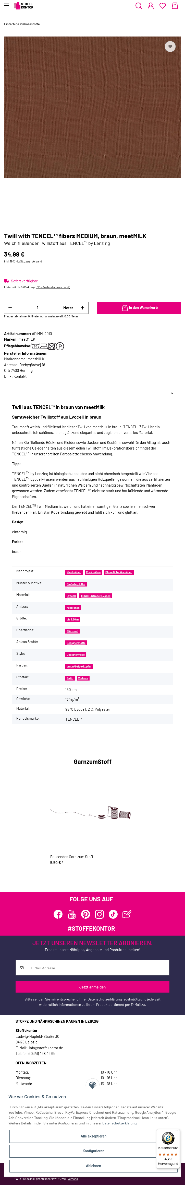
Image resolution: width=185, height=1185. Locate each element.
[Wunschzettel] (163, 6)
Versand (37, 261)
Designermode (76, 654)
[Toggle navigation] (6, 3)
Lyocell (71, 595)
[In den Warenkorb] (139, 308)
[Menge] (38, 307)
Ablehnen (93, 1166)
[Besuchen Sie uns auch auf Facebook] (58, 914)
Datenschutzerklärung (105, 999)
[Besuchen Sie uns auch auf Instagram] (99, 914)
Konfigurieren (93, 1151)
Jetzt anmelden (92, 987)
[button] (139, 6)
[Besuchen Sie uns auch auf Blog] (126, 914)
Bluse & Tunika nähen (118, 572)
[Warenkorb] (175, 6)
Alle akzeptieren (93, 1136)
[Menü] (177, 1132)
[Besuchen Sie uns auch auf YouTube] (71, 914)
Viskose (83, 678)
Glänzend (72, 631)
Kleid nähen (74, 572)
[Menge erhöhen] (82, 308)
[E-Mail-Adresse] (98, 967)
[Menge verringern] (10, 308)
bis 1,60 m (73, 619)
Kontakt (20, 376)
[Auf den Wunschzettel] (170, 46)
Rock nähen (93, 572)
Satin (70, 678)
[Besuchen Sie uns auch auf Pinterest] (85, 914)
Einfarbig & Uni (76, 584)
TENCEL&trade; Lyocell (95, 595)
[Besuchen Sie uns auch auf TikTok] (113, 914)
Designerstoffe (76, 643)
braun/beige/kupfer (79, 666)
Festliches (73, 607)
